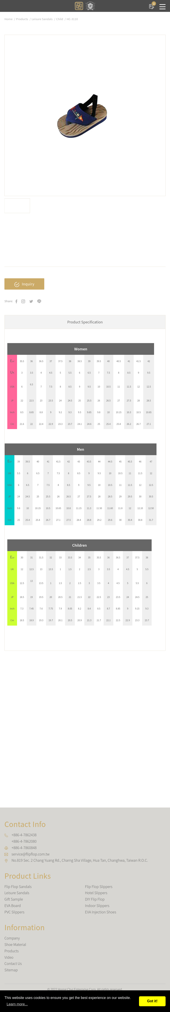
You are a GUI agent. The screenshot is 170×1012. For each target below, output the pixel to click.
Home (8, 19)
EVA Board (12, 905)
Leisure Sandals (42, 19)
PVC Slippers (14, 912)
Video (9, 957)
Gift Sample (13, 899)
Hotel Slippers (96, 893)
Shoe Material (15, 944)
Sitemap (11, 969)
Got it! (152, 1001)
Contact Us (13, 963)
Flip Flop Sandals (18, 886)
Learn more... (17, 1004)
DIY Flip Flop (95, 899)
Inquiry (24, 284)
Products (22, 19)
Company (12, 938)
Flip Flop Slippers (98, 886)
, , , (80, 860)
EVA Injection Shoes (100, 912)
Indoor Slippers (97, 905)
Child (59, 19)
